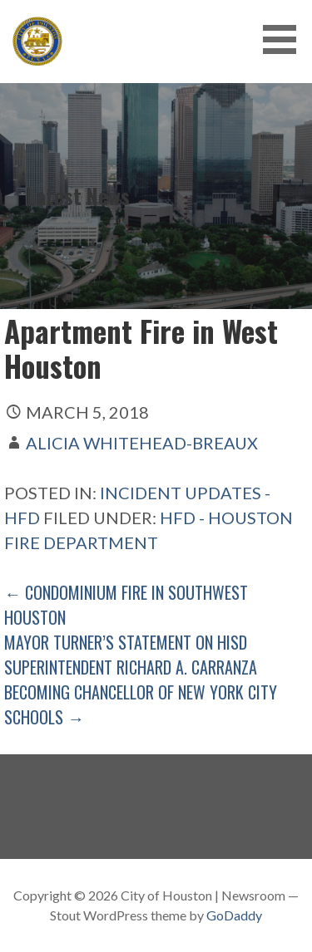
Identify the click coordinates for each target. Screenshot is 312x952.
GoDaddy (234, 915)
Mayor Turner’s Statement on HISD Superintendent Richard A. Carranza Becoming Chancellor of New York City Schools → (140, 679)
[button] (285, 39)
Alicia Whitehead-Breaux (142, 443)
